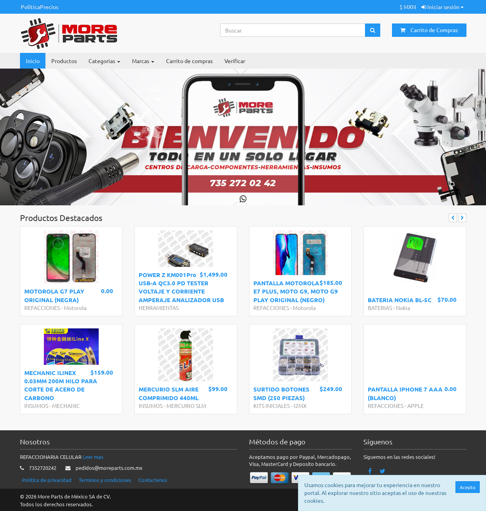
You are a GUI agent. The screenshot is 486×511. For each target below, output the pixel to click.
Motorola (75, 307)
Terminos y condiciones (105, 480)
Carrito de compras (189, 60)
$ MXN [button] (407, 6)
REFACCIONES (42, 307)
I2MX (300, 405)
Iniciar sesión (442, 6)
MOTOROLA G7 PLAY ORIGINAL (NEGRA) (54, 295)
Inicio (33, 60)
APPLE (415, 405)
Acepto (468, 487)
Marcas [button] (143, 60)
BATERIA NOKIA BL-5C (400, 300)
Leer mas (93, 456)
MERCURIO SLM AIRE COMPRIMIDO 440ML (169, 393)
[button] (24, 137)
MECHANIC (66, 405)
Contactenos (152, 480)
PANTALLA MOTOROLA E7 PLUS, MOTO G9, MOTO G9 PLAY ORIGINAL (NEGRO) (295, 291)
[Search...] (293, 30)
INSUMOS (36, 405)
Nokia (403, 307)
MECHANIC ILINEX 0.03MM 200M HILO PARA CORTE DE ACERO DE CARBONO (60, 385)
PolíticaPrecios (39, 6)
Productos (64, 60)
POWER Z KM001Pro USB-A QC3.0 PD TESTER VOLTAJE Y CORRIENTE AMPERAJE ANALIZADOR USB (181, 287)
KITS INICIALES (271, 405)
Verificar (234, 60)
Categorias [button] (104, 60)
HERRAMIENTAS (159, 307)
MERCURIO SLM (186, 405)
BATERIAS (380, 307)
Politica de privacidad (47, 480)
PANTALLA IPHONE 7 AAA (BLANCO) (405, 393)
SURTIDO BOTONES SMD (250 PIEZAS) (281, 393)
